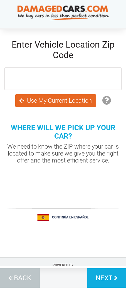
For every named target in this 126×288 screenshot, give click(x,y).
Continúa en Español (70, 217)
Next (104, 278)
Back (22, 278)
